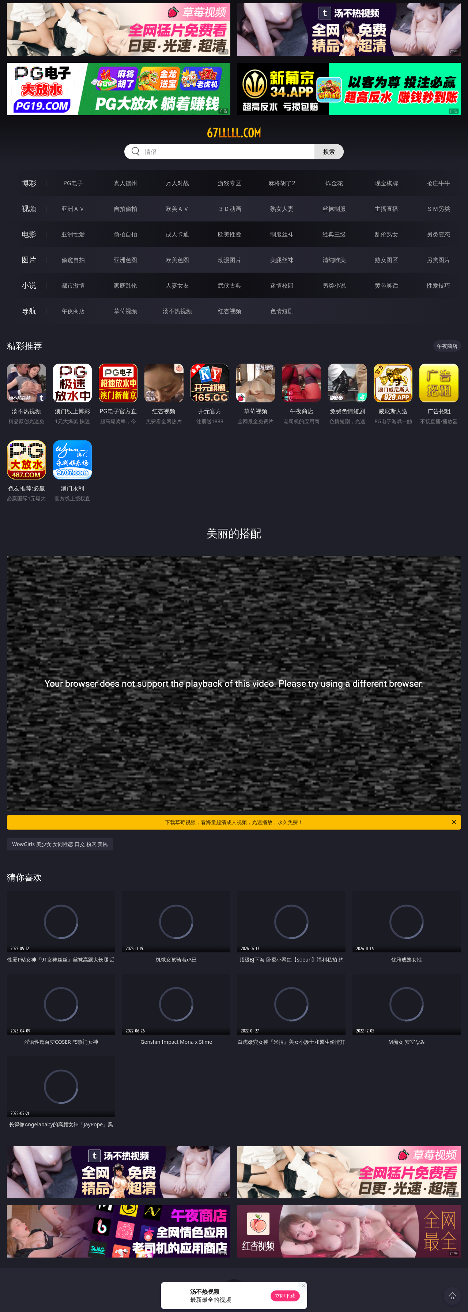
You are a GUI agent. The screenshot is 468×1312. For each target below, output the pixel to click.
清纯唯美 (334, 260)
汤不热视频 (177, 311)
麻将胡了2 (281, 183)
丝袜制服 (334, 209)
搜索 (329, 152)
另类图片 (438, 260)
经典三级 (334, 234)
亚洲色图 (125, 260)
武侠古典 (229, 285)
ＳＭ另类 (438, 209)
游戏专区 (229, 183)
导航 (29, 311)
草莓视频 (125, 311)
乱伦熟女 (386, 234)
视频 (29, 208)
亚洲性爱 (73, 234)
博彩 (29, 183)
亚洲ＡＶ (73, 209)
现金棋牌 (386, 183)
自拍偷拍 (125, 209)
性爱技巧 (438, 285)
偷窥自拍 (73, 260)
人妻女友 (177, 285)
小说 (29, 285)
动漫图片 (229, 260)
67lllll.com (234, 133)
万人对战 (177, 183)
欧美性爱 (229, 234)
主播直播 (386, 209)
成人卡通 (177, 234)
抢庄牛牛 (438, 183)
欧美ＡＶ (177, 209)
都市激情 (73, 285)
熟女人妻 (282, 209)
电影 (29, 234)
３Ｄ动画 (229, 209)
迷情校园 (282, 285)
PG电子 (73, 183)
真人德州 (125, 183)
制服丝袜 (282, 234)
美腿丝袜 (282, 260)
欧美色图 (177, 260)
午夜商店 (73, 311)
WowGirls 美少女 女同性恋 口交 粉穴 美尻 (60, 844)
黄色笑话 (386, 285)
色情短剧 (282, 311)
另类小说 (334, 285)
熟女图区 (386, 260)
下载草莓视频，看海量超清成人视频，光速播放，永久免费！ (311, 822)
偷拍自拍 (125, 234)
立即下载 (285, 1295)
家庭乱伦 (125, 285)
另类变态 (438, 234)
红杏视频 (229, 311)
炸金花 (334, 183)
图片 (29, 260)
